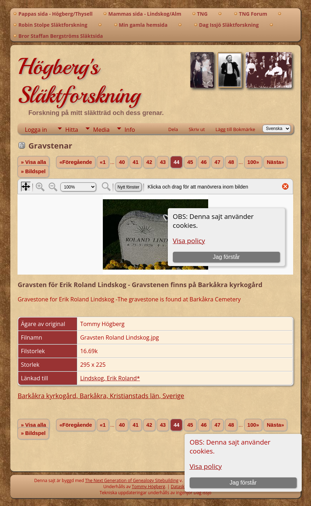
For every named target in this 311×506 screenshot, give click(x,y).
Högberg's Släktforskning (78, 80)
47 (217, 162)
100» (253, 162)
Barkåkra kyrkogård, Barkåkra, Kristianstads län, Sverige (100, 395)
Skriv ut (197, 129)
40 (122, 162)
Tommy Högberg (148, 487)
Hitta (71, 130)
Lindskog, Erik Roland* (110, 378)
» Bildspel (33, 171)
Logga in (36, 130)
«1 (103, 162)
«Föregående (75, 162)
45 (190, 162)
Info (130, 130)
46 (204, 162)
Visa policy (206, 466)
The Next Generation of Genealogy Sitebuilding (132, 480)
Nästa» (275, 162)
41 (136, 162)
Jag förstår (243, 483)
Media (101, 130)
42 (149, 162)
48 (231, 162)
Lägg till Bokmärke (235, 129)
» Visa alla (33, 162)
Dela (173, 129)
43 (163, 162)
